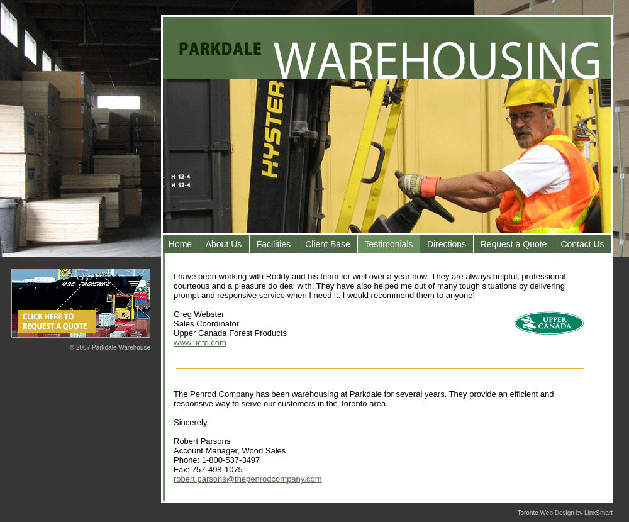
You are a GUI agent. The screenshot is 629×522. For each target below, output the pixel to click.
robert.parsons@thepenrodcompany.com (248, 479)
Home (180, 244)
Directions (446, 244)
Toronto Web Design (545, 512)
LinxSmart (598, 512)
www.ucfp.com (200, 342)
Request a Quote (514, 244)
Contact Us (582, 244)
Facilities (274, 244)
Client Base (327, 244)
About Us (224, 244)
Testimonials (388, 244)
